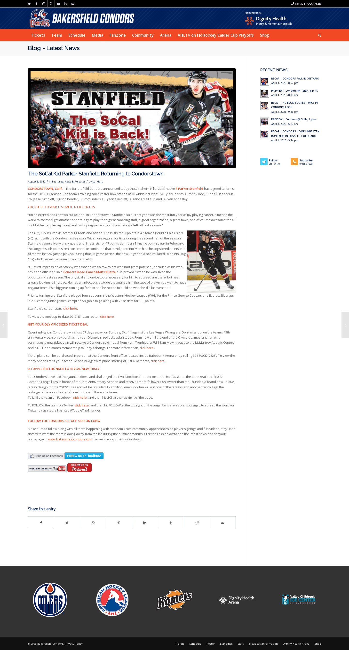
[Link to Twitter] (29, 3)
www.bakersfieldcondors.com (70, 439)
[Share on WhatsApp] (93, 522)
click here (70, 308)
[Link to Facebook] (36, 3)
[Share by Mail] (223, 522)
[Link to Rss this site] (65, 3)
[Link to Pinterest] (51, 3)
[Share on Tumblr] (171, 522)
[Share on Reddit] (197, 522)
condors (97, 181)
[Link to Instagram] (43, 3)
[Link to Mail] (73, 3)
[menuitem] (38, 35)
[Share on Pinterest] (119, 522)
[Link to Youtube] (58, 3)
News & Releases (74, 181)
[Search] (318, 35)
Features (57, 181)
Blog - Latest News (53, 48)
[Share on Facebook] (41, 522)
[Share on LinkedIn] (145, 522)
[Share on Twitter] (67, 522)
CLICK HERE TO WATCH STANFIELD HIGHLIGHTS (61, 207)
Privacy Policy (74, 643)
